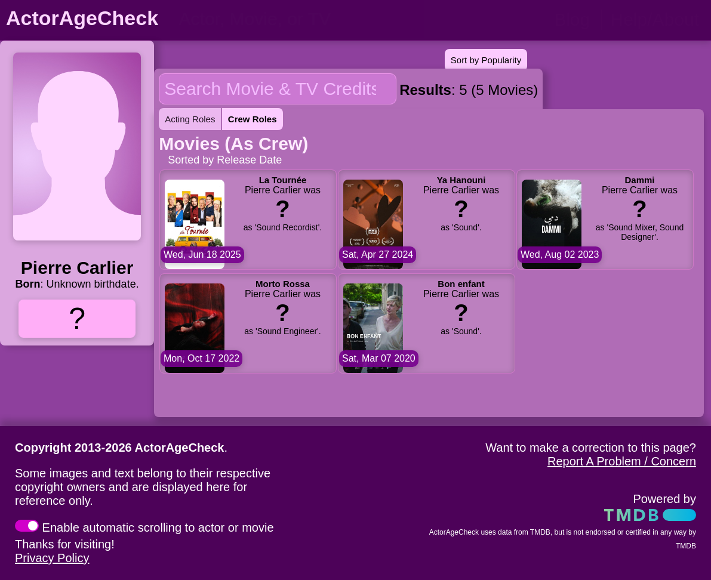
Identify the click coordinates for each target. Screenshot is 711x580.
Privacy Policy (52, 557)
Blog (572, 19)
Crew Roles (252, 119)
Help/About (655, 19)
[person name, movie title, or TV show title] (297, 19)
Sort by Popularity (486, 60)
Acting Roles (190, 119)
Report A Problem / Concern (621, 461)
